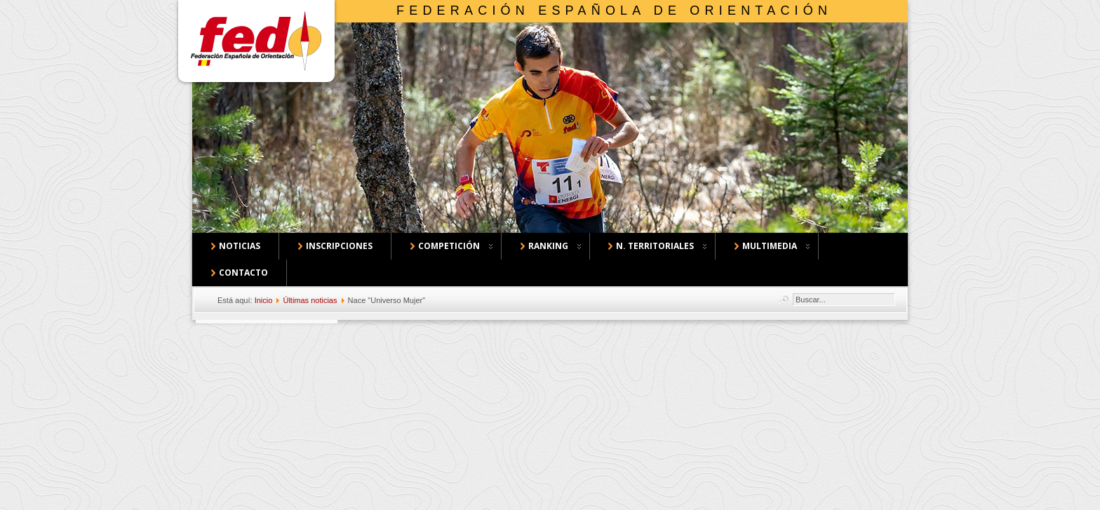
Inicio (264, 300)
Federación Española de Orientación (614, 11)
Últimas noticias (310, 300)
